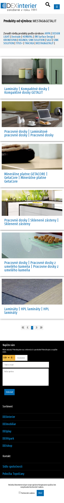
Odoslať (9, 392)
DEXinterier (9, 417)
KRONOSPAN (10, 40)
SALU (49, 40)
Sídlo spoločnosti (12, 466)
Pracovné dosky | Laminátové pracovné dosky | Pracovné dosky (28, 133)
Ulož (40, 493)
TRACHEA (29, 43)
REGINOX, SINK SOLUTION (31, 40)
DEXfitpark (8, 438)
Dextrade (16, 36)
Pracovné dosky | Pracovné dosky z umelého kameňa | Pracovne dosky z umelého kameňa (31, 266)
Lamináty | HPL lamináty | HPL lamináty (26, 311)
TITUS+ (19, 43)
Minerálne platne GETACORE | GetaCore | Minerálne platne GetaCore (25, 178)
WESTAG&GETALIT (45, 43)
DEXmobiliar (9, 424)
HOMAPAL (28, 36)
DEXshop (7, 446)
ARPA (47, 33)
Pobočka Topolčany (13, 474)
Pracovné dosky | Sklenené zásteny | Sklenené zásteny (31, 222)
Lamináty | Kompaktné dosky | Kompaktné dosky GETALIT (26, 90)
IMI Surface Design (44, 36)
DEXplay (7, 431)
